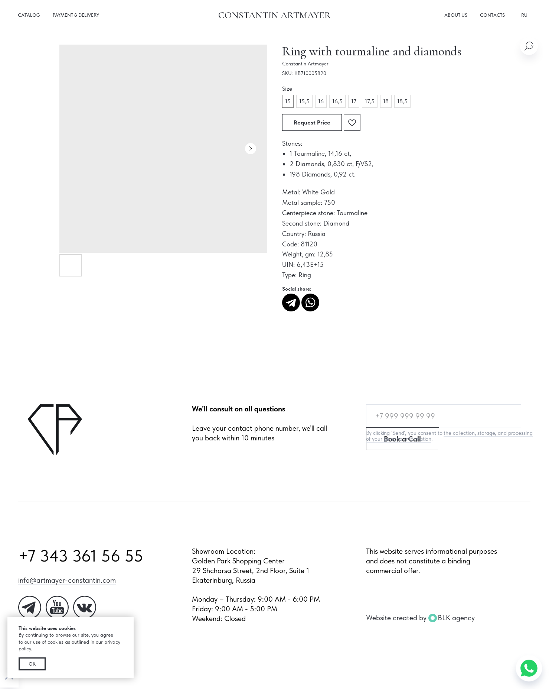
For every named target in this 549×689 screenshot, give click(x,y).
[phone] (444, 415)
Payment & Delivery (76, 15)
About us (455, 15)
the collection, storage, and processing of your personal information (449, 436)
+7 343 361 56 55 (80, 556)
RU (524, 15)
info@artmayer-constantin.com (67, 580)
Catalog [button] (29, 15)
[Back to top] (9, 678)
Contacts (492, 15)
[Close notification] (128, 623)
